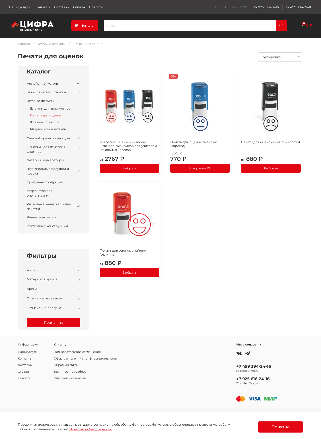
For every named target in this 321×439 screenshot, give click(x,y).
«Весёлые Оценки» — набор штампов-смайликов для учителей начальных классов (128, 146)
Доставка (61, 7)
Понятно (281, 427)
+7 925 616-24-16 (266, 7)
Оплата (79, 7)
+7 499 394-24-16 (299, 7)
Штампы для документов (50, 108)
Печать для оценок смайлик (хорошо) (193, 144)
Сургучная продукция (45, 182)
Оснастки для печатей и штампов (46, 149)
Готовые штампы (51, 44)
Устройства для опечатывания (39, 193)
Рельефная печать (42, 217)
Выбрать (129, 168)
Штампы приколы (44, 122)
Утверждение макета (70, 378)
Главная (24, 44)
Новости (96, 7)
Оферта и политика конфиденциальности (85, 358)
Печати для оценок (46, 115)
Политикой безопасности (90, 429)
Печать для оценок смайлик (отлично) (123, 252)
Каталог (85, 26)
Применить (53, 323)
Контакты (42, 7)
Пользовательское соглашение (77, 352)
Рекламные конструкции (47, 226)
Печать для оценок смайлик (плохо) (270, 142)
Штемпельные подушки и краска (48, 171)
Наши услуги (20, 7)
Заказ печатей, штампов (46, 92)
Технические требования (73, 371)
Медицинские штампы (48, 129)
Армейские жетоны (43, 83)
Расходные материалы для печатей (49, 206)
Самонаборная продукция (48, 138)
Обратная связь (66, 365)
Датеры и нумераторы (45, 160)
